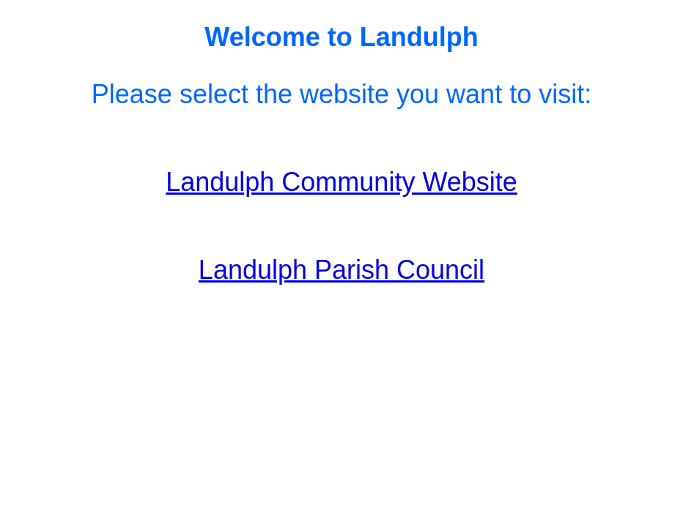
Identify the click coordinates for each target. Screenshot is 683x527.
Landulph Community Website (341, 182)
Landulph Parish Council (341, 270)
